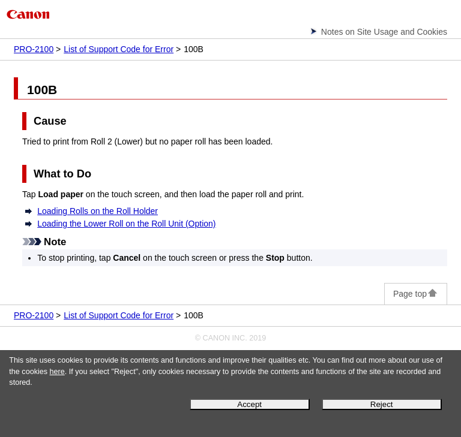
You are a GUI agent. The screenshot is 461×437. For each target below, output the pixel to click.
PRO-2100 (33, 49)
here (57, 371)
